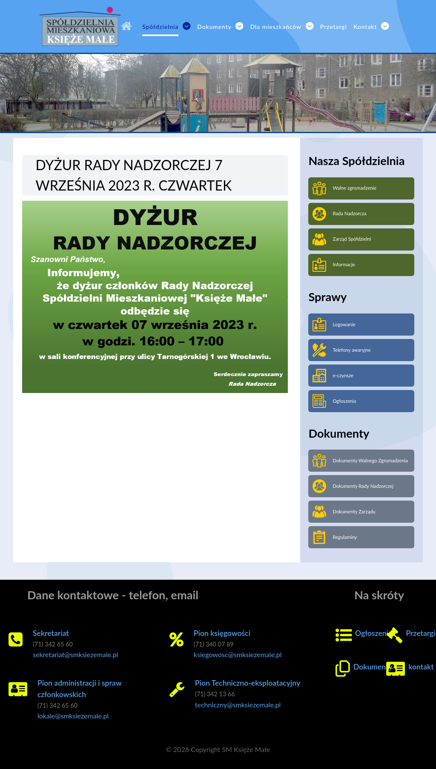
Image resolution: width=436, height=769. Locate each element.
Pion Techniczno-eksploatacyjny (247, 682)
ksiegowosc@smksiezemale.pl (238, 654)
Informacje (334, 265)
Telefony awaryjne (341, 350)
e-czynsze (333, 375)
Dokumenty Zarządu (344, 511)
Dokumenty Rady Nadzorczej (353, 486)
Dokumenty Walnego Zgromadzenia (360, 460)
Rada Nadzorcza (339, 214)
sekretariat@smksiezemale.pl (75, 654)
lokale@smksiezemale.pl (73, 716)
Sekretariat (51, 633)
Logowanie (334, 324)
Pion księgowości (222, 633)
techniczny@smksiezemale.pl (238, 705)
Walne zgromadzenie (344, 188)
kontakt (420, 666)
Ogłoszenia (334, 401)
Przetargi (420, 633)
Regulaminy (335, 537)
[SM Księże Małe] (128, 26)
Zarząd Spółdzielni (342, 239)
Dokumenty (373, 666)
